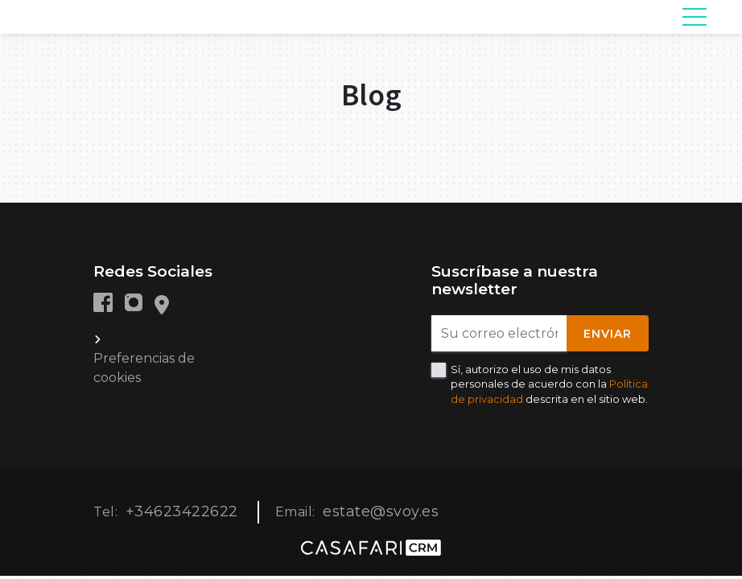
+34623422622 (182, 511)
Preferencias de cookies (144, 368)
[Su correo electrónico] (499, 333)
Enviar (607, 333)
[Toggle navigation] (694, 17)
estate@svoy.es (381, 511)
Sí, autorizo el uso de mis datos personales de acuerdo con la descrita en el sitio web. (549, 383)
